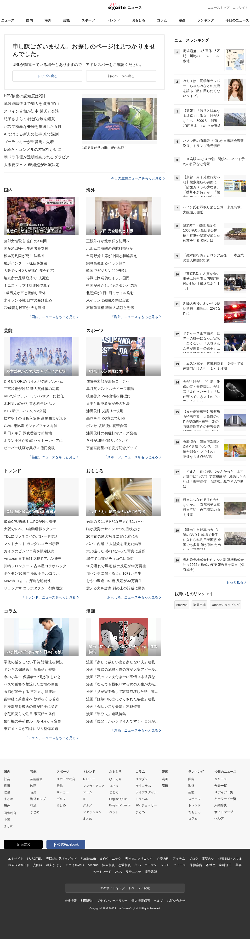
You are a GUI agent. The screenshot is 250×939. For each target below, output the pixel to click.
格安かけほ (54, 865)
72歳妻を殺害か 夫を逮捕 (24, 308)
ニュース (7, 20)
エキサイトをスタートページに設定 (125, 888)
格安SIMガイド (18, 865)
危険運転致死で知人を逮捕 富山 (31, 104)
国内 (29, 20)
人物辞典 (220, 805)
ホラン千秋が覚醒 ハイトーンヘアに (33, 440)
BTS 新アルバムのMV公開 (25, 411)
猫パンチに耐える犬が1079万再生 (113, 573)
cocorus (93, 865)
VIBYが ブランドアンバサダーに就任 (34, 396)
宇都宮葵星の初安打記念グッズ (111, 448)
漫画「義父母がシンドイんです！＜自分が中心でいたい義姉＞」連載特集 (123, 721)
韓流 (33, 805)
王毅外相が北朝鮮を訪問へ (108, 241)
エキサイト (240, 7)
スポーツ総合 (66, 779)
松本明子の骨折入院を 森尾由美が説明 (35, 418)
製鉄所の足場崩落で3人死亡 (26, 278)
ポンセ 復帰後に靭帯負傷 (106, 426)
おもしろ (138, 20)
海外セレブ (38, 799)
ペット (114, 812)
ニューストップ (218, 7)
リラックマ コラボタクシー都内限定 (33, 588)
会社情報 (71, 900)
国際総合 (10, 813)
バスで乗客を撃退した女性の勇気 (31, 684)
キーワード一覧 (225, 799)
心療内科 (163, 858)
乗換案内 (196, 865)
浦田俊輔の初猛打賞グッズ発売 (111, 433)
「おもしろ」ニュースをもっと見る (132, 597)
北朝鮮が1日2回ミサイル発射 (110, 293)
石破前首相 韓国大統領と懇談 (110, 308)
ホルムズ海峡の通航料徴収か (109, 248)
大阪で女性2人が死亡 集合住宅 (29, 271)
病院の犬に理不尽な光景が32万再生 (115, 521)
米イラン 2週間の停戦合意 (107, 300)
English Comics (120, 805)
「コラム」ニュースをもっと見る (52, 738)
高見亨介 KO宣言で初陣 (105, 418)
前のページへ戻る (121, 76)
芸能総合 (36, 779)
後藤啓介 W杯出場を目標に (108, 396)
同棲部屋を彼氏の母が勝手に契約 (31, 706)
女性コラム (143, 786)
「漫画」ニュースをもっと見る (136, 730)
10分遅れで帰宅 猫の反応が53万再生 (116, 566)
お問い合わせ (176, 900)
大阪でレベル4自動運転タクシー (30, 529)
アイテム (179, 858)
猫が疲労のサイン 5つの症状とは (113, 529)
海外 (48, 20)
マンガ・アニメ (94, 786)
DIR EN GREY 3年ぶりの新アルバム (33, 381)
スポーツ (88, 20)
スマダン (142, 779)
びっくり (115, 779)
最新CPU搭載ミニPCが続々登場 (30, 521)
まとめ (8, 799)
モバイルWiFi (74, 865)
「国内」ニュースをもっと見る (53, 317)
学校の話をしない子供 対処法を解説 (33, 662)
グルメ (87, 805)
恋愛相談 (124, 865)
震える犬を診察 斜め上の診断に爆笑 (115, 588)
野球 (60, 786)
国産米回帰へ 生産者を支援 (26, 248)
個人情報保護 (140, 900)
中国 (7, 819)
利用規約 (87, 900)
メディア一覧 (223, 792)
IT (84, 799)
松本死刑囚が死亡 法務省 (24, 256)
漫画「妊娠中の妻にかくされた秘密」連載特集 (123, 699)
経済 (7, 786)
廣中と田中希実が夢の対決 (108, 403)
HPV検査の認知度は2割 (24, 96)
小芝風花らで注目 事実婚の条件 (30, 714)
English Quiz (118, 799)
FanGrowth (88, 858)
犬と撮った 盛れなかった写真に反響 (115, 551)
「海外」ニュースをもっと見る (136, 317)
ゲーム (87, 792)
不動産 (211, 865)
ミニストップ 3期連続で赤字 (27, 285)
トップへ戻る (47, 76)
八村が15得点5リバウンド (107, 440)
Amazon (182, 605)
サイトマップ (223, 812)
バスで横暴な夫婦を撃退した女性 (33, 126)
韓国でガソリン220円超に (107, 271)
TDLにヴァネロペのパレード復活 (31, 536)
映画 (33, 786)
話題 (165, 786)
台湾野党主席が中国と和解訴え (111, 256)
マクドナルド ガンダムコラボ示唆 (31, 544)
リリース (221, 779)
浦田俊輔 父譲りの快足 (105, 411)
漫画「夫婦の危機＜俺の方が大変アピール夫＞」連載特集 (123, 669)
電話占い (208, 858)
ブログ (193, 858)
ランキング (205, 20)
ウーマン (151, 865)
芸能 (66, 20)
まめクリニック (110, 858)
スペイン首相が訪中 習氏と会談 (31, 111)
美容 (238, 865)
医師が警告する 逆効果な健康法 (30, 692)
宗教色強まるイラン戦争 (106, 263)
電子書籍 (151, 872)
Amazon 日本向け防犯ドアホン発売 (33, 558)
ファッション (92, 812)
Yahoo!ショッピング (225, 605)
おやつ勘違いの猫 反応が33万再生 (114, 581)
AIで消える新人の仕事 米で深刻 (31, 134)
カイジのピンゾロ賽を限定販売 (29, 551)
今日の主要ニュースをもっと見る (138, 178)
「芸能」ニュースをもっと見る (53, 457)
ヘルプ (219, 818)
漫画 (182, 20)
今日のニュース (237, 20)
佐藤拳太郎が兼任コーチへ (108, 381)
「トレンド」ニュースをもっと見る (50, 597)
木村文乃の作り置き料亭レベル (29, 403)
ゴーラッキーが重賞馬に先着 (29, 142)
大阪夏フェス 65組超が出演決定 (31, 165)
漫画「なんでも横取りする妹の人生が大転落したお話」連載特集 (123, 684)
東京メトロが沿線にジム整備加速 (31, 729)
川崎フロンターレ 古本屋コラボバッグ (35, 566)
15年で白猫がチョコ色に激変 (110, 558)
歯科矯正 (225, 865)
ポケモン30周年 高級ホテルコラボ (32, 573)
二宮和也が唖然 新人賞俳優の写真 (31, 389)
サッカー (63, 792)
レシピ (165, 865)
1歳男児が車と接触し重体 (25, 293)
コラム (162, 20)
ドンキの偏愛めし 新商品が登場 (30, 669)
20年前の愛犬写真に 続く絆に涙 (112, 536)
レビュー (89, 779)
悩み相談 (108, 865)
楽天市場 (199, 605)
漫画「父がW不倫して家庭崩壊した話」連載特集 (123, 692)
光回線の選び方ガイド (61, 858)
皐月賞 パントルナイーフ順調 (110, 389)
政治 (7, 792)
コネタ (114, 786)
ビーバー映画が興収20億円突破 (29, 448)
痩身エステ (133, 872)
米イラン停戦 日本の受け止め (28, 300)
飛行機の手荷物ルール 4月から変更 (32, 721)
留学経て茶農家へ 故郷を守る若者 (31, 699)
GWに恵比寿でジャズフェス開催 (30, 426)
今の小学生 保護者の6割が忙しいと (32, 677)
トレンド (113, 20)
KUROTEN (34, 858)
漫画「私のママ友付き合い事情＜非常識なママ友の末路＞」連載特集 (123, 677)
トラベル (142, 799)
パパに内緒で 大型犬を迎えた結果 (114, 544)
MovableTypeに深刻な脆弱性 (27, 581)
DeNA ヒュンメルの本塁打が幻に (32, 149)
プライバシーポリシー (112, 900)
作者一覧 (220, 786)
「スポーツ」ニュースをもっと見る (132, 457)
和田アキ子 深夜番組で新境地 (28, 433)
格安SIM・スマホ (230, 858)
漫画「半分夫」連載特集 (106, 714)
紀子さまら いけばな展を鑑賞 (29, 119)
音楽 (33, 792)
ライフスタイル (146, 792)
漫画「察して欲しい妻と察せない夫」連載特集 (123, 662)
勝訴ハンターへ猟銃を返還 (25, 263)
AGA (118, 872)
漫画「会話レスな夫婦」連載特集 (113, 706)
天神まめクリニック (139, 858)
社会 (7, 779)
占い (138, 865)
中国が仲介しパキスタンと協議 (111, 285)
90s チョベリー (146, 805)
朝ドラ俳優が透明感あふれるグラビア (36, 157)
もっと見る (236, 582)
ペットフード (102, 872)
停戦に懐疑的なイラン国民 (108, 278)
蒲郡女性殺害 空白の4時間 (25, 241)
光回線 (37, 865)
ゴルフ (61, 799)
